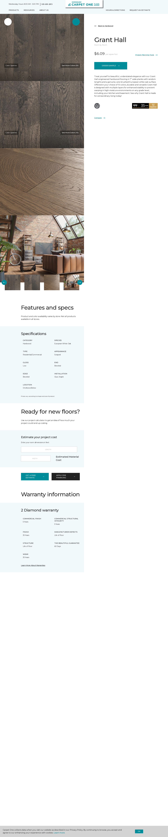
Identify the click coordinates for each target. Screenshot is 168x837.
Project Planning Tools (146, 55)
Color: (11, 65)
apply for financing (65, 476)
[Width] (36, 458)
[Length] (49, 449)
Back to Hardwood (103, 26)
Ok (139, 831)
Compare (99, 118)
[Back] (4, 282)
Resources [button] (29, 10)
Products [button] (14, 10)
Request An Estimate (140, 10)
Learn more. (59, 833)
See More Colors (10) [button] (70, 65)
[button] (154, 10)
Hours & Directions (115, 10)
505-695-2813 (47, 4)
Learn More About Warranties (33, 565)
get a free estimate (35, 476)
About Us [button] (44, 10)
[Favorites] (157, 10)
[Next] (79, 282)
